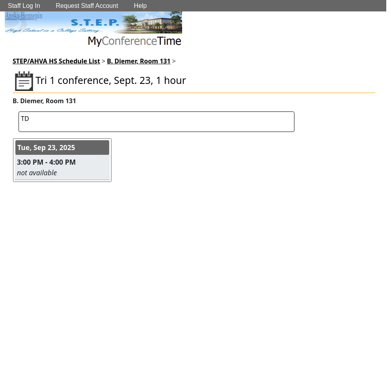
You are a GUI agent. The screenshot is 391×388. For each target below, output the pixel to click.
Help (140, 5)
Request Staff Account (87, 5)
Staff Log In (24, 5)
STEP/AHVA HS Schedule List (56, 61)
